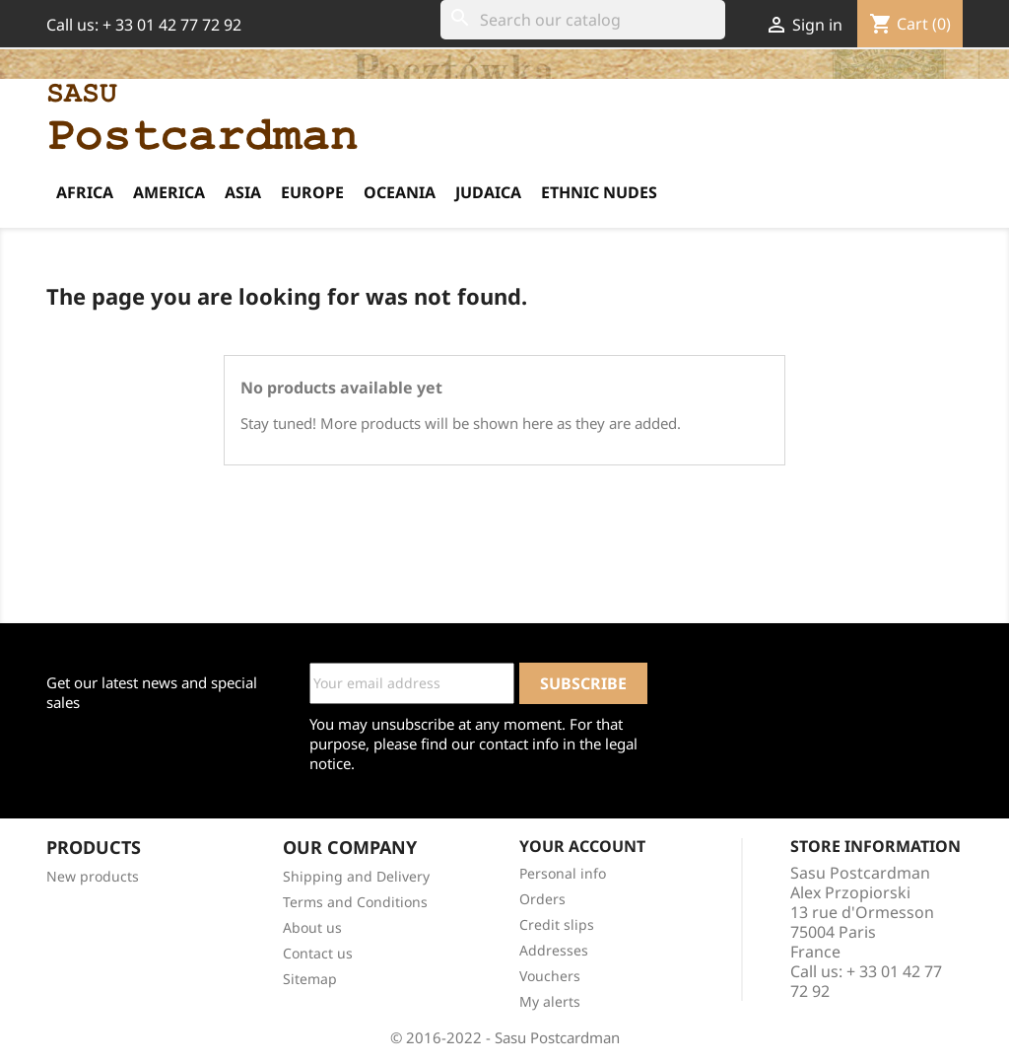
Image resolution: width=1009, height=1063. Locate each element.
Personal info (562, 873)
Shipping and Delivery (356, 876)
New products (92, 876)
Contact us (318, 953)
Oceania (400, 192)
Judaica (488, 192)
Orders (542, 898)
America (169, 192)
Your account (582, 846)
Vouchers (549, 975)
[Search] (582, 19)
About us (312, 927)
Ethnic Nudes (599, 192)
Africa (84, 192)
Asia (243, 192)
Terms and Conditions (355, 901)
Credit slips (556, 924)
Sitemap (310, 978)
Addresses (553, 950)
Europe (312, 192)
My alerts (549, 1001)
